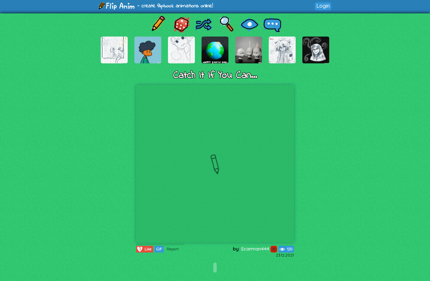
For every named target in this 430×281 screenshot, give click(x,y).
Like (144, 249)
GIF (159, 249)
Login (323, 6)
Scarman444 (259, 249)
